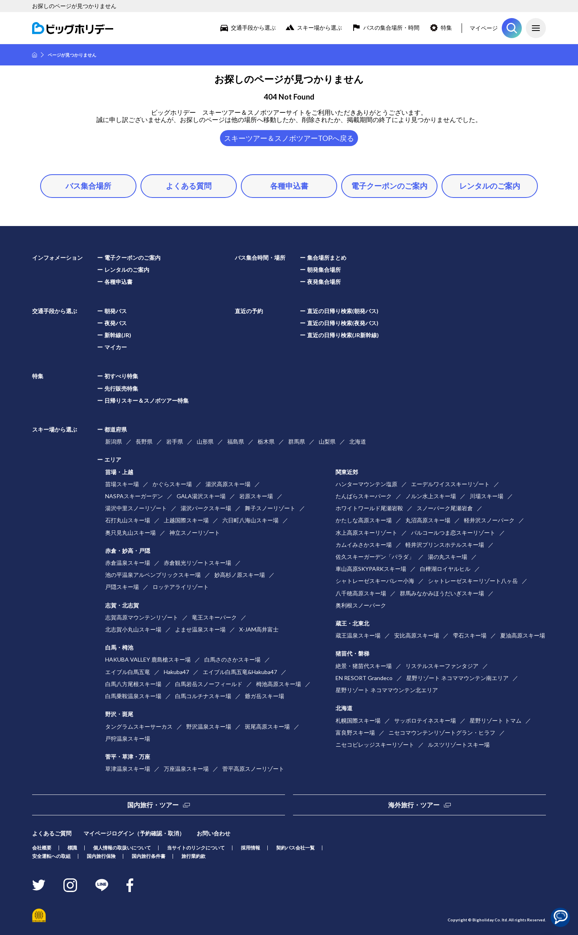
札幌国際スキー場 (358, 720)
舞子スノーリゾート (270, 508)
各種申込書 (289, 185)
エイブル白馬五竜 (127, 671)
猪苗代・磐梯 (352, 653)
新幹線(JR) (117, 335)
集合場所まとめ (326, 257)
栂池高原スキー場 (278, 683)
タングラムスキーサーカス (139, 726)
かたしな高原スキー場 (364, 520)
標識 (72, 848)
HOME (34, 54)
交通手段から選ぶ (253, 27)
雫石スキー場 (469, 635)
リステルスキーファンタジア (441, 665)
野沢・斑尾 (119, 714)
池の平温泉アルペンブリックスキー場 (153, 574)
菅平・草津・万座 (127, 756)
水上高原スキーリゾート (366, 532)
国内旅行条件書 (148, 856)
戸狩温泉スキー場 (127, 738)
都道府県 (115, 429)
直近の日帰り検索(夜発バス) (343, 323)
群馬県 (296, 441)
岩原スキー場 (256, 496)
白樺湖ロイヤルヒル (445, 568)
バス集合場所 (88, 185)
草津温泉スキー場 (127, 768)
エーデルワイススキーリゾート (450, 484)
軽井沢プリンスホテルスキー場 (444, 544)
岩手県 (174, 441)
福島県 (235, 441)
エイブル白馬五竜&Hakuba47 (240, 671)
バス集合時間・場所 (260, 257)
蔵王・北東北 (352, 623)
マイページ (484, 27)
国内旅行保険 (101, 856)
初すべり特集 (121, 376)
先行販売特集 (121, 388)
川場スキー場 (486, 496)
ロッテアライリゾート (181, 586)
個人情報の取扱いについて (122, 848)
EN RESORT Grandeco (364, 677)
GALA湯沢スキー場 (201, 496)
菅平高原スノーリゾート (253, 768)
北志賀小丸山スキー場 (133, 629)
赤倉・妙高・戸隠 (127, 550)
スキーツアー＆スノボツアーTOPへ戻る (289, 138)
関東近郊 (347, 472)
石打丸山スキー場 (127, 520)
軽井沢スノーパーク (489, 520)
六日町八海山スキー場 (250, 520)
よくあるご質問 (51, 833)
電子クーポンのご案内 (389, 185)
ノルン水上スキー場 (430, 496)
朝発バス (115, 311)
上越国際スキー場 (186, 520)
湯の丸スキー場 (447, 556)
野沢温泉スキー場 (208, 726)
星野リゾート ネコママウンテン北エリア (387, 689)
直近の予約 (249, 311)
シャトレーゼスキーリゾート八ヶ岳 (473, 580)
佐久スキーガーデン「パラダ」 (375, 556)
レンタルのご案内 (489, 185)
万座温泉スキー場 (186, 768)
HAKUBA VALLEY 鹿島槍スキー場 (148, 659)
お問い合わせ (213, 833)
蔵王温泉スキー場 (358, 635)
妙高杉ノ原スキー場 (239, 574)
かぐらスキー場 (172, 484)
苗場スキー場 (122, 484)
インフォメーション (57, 257)
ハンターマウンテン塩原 (366, 484)
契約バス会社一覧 (295, 848)
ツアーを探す (512, 28)
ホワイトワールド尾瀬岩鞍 (369, 508)
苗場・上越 (119, 472)
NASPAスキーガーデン (134, 496)
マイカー (115, 347)
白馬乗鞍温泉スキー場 (133, 696)
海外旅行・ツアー (414, 805)
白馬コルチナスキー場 (203, 696)
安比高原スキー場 (416, 635)
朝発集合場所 (324, 269)
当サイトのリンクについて (196, 848)
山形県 (205, 441)
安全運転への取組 (51, 856)
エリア (112, 459)
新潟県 (113, 441)
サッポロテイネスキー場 (425, 720)
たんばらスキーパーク (364, 496)
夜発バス (115, 323)
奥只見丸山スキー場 (130, 532)
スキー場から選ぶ (319, 27)
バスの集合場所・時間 (391, 27)
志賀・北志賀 (122, 605)
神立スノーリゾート (194, 532)
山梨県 (327, 441)
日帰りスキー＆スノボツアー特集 (146, 400)
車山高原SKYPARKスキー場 (371, 568)
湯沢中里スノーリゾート (136, 508)
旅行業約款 (193, 856)
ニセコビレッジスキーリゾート (375, 744)
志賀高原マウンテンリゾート (141, 617)
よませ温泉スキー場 (200, 629)
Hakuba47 (176, 671)
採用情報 (250, 848)
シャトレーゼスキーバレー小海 (375, 580)
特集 (446, 27)
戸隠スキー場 (122, 586)
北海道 (357, 441)
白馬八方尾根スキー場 (133, 683)
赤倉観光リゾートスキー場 (197, 562)
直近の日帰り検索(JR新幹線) (343, 335)
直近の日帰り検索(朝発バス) (343, 311)
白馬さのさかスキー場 (232, 659)
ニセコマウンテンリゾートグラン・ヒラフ (442, 732)
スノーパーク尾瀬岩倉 (445, 508)
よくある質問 (189, 185)
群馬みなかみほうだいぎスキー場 (442, 593)
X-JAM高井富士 (259, 629)
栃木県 (266, 441)
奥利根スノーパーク (361, 605)
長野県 (144, 441)
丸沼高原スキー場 (427, 520)
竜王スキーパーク (214, 617)
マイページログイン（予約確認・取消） (134, 833)
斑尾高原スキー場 (267, 726)
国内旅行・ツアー (153, 805)
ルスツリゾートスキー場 (459, 744)
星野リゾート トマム (495, 720)
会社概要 (41, 848)
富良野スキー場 (355, 732)
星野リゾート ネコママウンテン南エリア (457, 677)
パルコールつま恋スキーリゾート (453, 532)
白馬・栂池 (119, 647)
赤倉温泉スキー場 (127, 562)
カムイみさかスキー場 (364, 544)
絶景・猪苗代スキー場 (364, 665)
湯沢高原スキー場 (228, 484)
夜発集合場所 (324, 281)
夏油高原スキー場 (522, 635)
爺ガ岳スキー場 (264, 696)
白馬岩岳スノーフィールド (208, 683)
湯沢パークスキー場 (206, 508)
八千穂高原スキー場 (361, 593)
